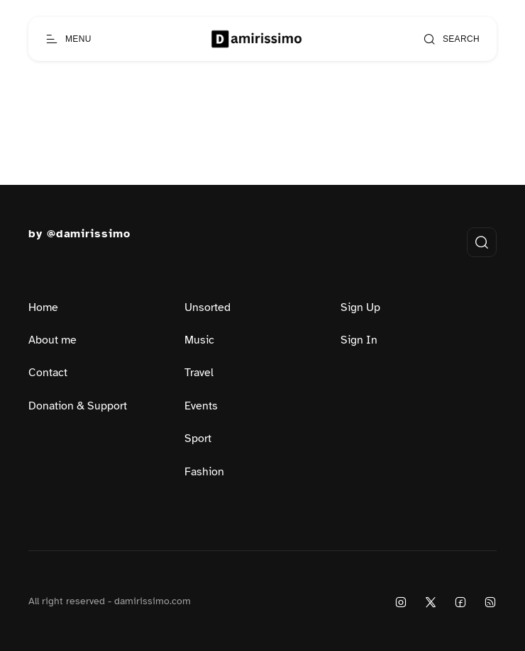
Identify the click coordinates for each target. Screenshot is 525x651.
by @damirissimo (79, 234)
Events (201, 406)
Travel (199, 373)
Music (199, 340)
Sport (197, 438)
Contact (47, 373)
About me (52, 340)
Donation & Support (77, 406)
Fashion (204, 472)
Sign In (359, 340)
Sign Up (360, 307)
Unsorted (207, 307)
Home (43, 307)
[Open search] (451, 39)
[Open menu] (68, 39)
